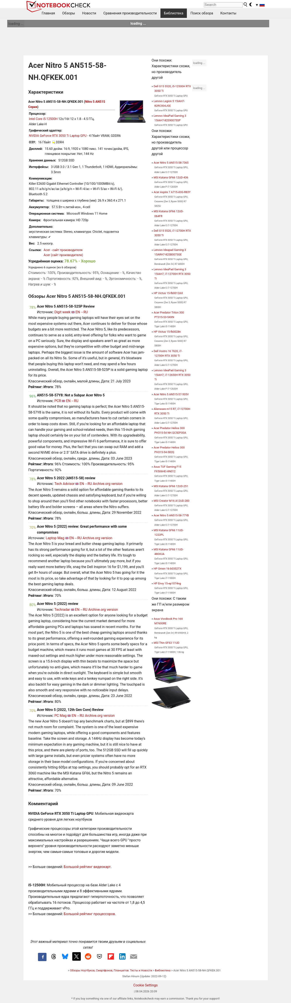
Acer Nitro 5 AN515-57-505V (171, 394)
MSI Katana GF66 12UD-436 (171, 177)
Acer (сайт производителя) (63, 255)
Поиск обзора (202, 13)
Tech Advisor (64, 484)
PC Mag (60, 716)
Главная (48, 13)
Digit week (62, 312)
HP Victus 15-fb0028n (167, 331)
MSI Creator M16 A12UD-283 (171, 500)
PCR (57, 401)
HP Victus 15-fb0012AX (168, 293)
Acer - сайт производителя (63, 250)
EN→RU (82, 312)
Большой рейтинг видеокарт (87, 867)
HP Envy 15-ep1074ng (167, 583)
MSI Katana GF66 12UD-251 (171, 486)
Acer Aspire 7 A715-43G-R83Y (172, 192)
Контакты (228, 13)
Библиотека (173, 13)
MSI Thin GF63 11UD (166, 642)
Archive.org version (107, 484)
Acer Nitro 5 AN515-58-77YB (171, 515)
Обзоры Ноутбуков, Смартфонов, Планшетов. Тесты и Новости (111, 970)
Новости (89, 13)
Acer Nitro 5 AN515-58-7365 (171, 162)
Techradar (62, 610)
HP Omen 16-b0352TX (167, 568)
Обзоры (68, 13)
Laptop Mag (55, 538)
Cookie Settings (145, 985)
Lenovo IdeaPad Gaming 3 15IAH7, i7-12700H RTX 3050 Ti (172, 274)
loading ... (15, 24)
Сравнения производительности (130, 13)
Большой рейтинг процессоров (89, 914)
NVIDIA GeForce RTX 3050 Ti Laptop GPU (58, 136)
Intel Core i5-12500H (43, 119)
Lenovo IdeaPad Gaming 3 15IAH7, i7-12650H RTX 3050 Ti (172, 375)
